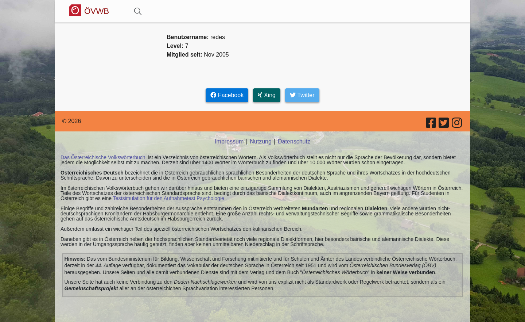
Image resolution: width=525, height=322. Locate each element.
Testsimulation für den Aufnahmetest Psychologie (168, 198)
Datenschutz (294, 141)
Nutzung (261, 141)
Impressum (229, 141)
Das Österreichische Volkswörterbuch (103, 157)
